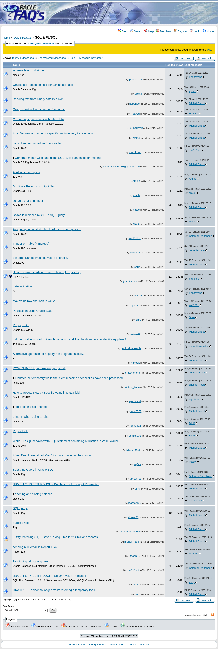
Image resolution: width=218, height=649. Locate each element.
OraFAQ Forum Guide (40, 43)
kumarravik (136, 127)
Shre (138, 319)
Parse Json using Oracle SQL (32, 310)
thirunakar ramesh (129, 531)
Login (195, 31)
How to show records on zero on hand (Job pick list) (46, 272)
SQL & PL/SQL (22, 37)
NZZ (137, 594)
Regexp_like (21, 325)
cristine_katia (132, 387)
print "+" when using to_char (31, 416)
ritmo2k (135, 362)
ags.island (135, 401)
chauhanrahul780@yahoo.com (121, 166)
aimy (137, 488)
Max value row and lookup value (34, 301)
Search (136, 31)
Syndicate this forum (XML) (196, 615)
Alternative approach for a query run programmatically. (48, 354)
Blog (122, 31)
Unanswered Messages (52, 57)
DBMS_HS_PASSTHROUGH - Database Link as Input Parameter (56, 484)
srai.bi (136, 195)
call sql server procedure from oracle (37, 143)
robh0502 (135, 425)
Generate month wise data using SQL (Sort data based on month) (58, 157)
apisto (138, 93)
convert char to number (28, 200)
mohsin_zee (131, 541)
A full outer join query (26, 172)
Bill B (192, 423)
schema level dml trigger (29, 70)
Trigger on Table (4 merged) (31, 243)
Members (163, 31)
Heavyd (135, 113)
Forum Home (77, 644)
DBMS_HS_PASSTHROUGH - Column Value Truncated (49, 575)
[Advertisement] (133, 13)
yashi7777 (135, 411)
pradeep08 (135, 79)
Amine (136, 180)
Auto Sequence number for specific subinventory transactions (53, 133)
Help (149, 31)
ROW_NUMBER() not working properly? (39, 368)
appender (134, 103)
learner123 (134, 502)
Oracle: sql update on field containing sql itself (43, 84)
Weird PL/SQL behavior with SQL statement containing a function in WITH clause (66, 441)
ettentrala (135, 252)
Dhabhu (133, 555)
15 (55, 600)
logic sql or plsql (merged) (32, 406)
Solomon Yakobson (200, 235)
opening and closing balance (33, 494)
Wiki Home (116, 644)
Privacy (144, 644)
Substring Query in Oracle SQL (33, 469)
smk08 (137, 138)
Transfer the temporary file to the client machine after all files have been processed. (69, 378)
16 (58, 600)
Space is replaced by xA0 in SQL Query (39, 215)
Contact (131, 644)
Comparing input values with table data (38, 119)
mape (136, 209)
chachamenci (133, 372)
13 (48, 600)
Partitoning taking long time (30, 561)
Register (180, 31)
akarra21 (133, 517)
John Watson (197, 250)
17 (62, 600)
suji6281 (139, 295)
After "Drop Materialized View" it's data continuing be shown (52, 455)
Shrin (137, 266)
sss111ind (135, 152)
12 (45, 600)
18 (65, 600)
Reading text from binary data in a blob (38, 99)
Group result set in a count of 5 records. (39, 109)
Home (208, 31)
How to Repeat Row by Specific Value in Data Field (46, 392)
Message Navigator (91, 57)
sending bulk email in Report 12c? (35, 547)
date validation (22, 286)
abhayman (136, 478)
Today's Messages (23, 57)
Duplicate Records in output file (33, 186)
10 (38, 600)
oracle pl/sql (21, 522)
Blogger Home (97, 644)
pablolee (194, 278)
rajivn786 (135, 334)
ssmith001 (135, 435)
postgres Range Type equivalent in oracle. (40, 257)
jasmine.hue (130, 281)
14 (52, 600)
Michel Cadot (197, 103)
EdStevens (195, 77)
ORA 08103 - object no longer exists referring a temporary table (54, 590)
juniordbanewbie (131, 348)
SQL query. (20, 508)
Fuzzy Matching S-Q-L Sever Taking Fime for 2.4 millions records (55, 537)
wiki (209, 49)
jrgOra (137, 464)
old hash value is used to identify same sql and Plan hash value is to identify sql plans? (69, 339)
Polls (72, 57)
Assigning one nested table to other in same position (47, 229)
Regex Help (20, 431)
